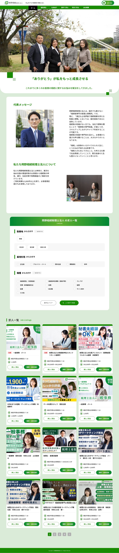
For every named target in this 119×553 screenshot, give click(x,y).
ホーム (33, 8)
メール (109, 3)
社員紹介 (54, 7)
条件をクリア (48, 303)
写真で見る (75, 7)
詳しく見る (15, 367)
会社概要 (86, 7)
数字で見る (64, 7)
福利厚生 (43, 7)
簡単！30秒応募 (32, 367)
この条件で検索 (70, 303)
